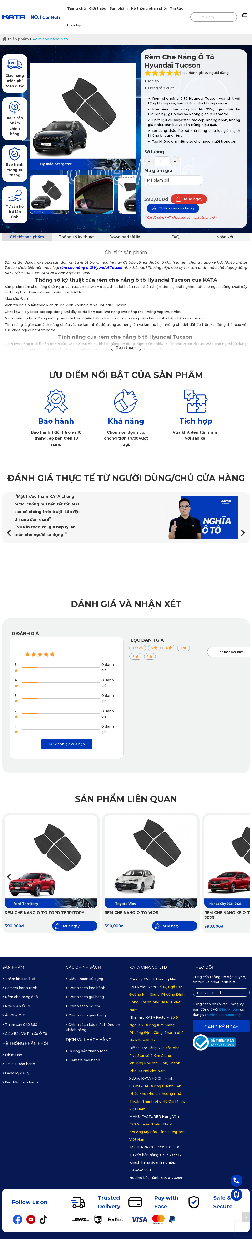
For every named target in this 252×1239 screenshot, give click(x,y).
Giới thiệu (97, 8)
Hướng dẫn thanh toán (87, 1051)
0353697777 (170, 1155)
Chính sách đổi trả (83, 1006)
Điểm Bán (12, 1055)
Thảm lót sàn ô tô (18, 979)
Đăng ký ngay (221, 1027)
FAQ (175, 237)
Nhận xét (225, 237)
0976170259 (171, 1178)
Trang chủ (76, 8)
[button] (243, 532)
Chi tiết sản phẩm (27, 237)
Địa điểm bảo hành (20, 1082)
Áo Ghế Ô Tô (14, 1015)
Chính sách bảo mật (225, 1015)
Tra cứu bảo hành (18, 1064)
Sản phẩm (119, 8)
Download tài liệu (126, 237)
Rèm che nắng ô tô (50, 39)
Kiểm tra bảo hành (83, 1060)
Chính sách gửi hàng (85, 997)
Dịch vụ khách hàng (88, 1039)
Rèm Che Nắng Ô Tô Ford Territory (44, 913)
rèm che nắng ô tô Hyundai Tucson (91, 268)
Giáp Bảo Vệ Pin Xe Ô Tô (24, 1033)
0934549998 (140, 1170)
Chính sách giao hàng (86, 1015)
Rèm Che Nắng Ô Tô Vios (131, 913)
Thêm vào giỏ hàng (172, 208)
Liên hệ (74, 25)
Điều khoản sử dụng (84, 979)
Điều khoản (229, 1009)
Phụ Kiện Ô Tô (16, 1006)
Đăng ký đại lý (15, 1073)
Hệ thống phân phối (149, 8)
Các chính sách (83, 967)
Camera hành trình (19, 988)
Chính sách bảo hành (85, 988)
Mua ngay (189, 199)
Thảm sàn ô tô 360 (19, 1024)
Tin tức (176, 8)
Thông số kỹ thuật (76, 237)
